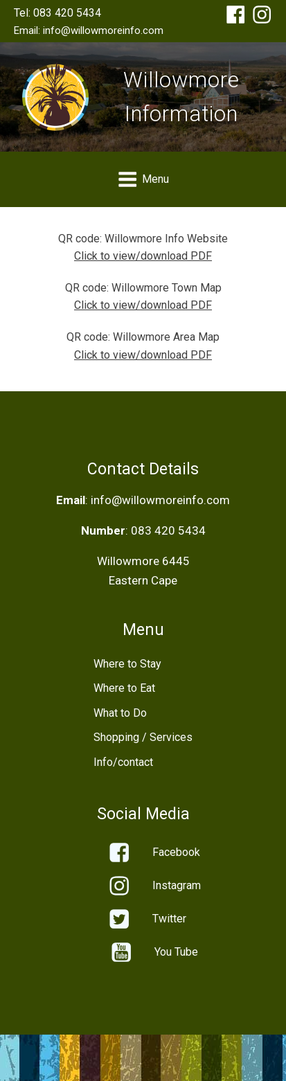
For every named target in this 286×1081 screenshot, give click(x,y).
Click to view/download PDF (143, 255)
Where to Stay (127, 663)
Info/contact (123, 762)
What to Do (120, 713)
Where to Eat (124, 688)
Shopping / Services (143, 737)
